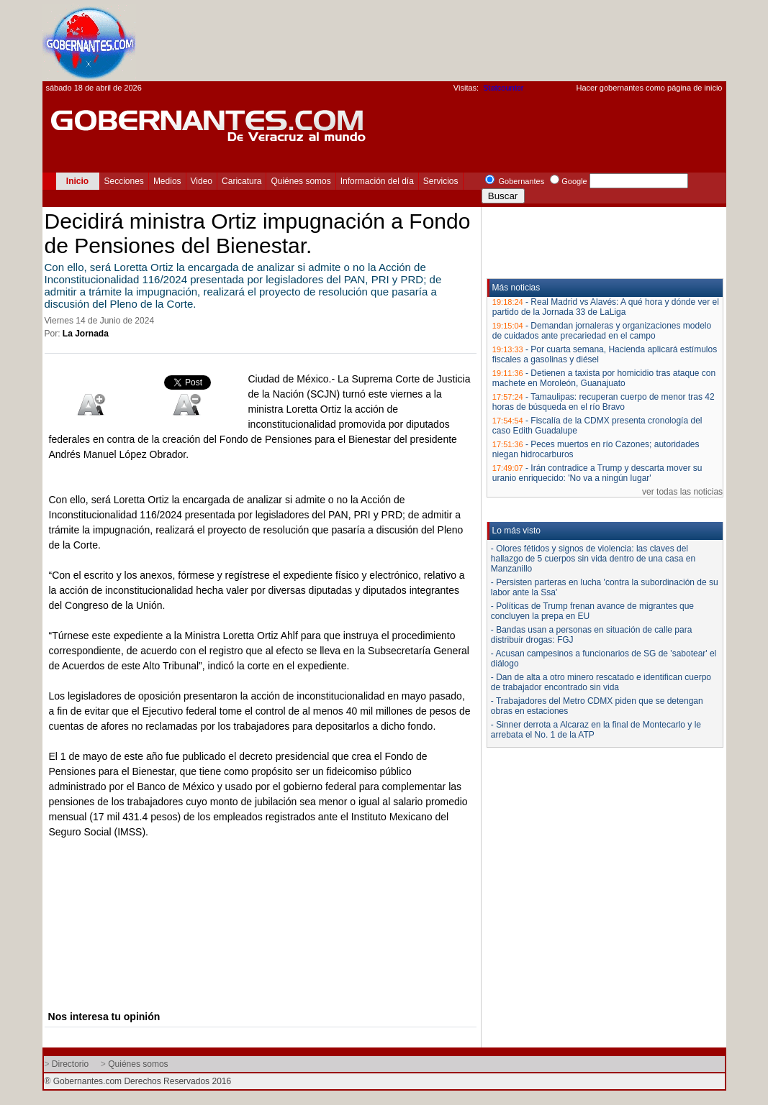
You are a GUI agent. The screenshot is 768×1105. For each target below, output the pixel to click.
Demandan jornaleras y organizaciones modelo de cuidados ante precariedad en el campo (601, 331)
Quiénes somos (300, 181)
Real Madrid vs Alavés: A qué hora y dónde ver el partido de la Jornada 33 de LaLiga (605, 307)
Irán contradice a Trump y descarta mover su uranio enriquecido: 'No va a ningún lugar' (597, 473)
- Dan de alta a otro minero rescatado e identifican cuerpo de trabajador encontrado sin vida (601, 682)
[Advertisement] (464, 40)
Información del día (377, 181)
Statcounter (503, 87)
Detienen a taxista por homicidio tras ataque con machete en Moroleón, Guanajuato (603, 378)
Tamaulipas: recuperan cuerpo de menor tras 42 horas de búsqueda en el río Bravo (603, 402)
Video (201, 181)
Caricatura (241, 181)
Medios (167, 181)
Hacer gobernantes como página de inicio (649, 87)
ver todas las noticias (682, 492)
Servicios (440, 181)
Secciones (124, 181)
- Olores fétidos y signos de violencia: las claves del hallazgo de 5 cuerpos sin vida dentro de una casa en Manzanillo (593, 559)
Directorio (70, 1064)
